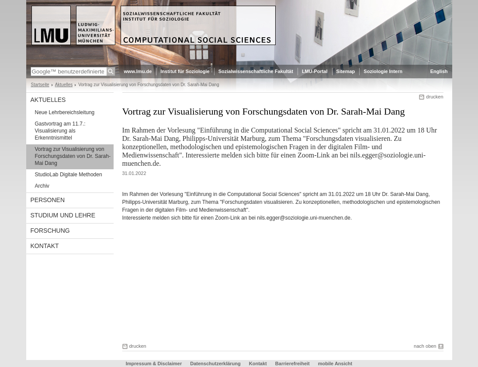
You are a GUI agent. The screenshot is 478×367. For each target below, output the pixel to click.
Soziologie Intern (383, 71)
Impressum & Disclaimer (154, 363)
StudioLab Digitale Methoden (68, 174)
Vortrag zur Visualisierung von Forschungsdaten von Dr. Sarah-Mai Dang (73, 156)
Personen (48, 199)
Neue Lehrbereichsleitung (65, 112)
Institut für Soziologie (184, 71)
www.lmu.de (138, 71)
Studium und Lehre (63, 215)
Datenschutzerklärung (215, 363)
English (439, 71)
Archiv (42, 186)
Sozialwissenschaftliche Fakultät (255, 71)
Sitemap (345, 71)
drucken (434, 96)
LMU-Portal (315, 71)
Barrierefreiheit (293, 363)
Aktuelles (64, 84)
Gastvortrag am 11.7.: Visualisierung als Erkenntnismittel (60, 131)
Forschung (50, 230)
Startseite (40, 84)
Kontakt (45, 245)
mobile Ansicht (335, 363)
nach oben (425, 346)
